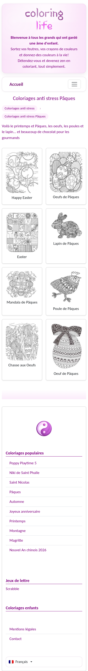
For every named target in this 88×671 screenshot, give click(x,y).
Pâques (15, 492)
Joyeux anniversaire (24, 511)
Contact (15, 638)
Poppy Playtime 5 (22, 463)
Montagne (17, 530)
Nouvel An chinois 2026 (27, 550)
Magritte (16, 540)
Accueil (16, 84)
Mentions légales (22, 629)
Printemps (17, 521)
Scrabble (12, 588)
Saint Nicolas (19, 482)
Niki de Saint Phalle (24, 472)
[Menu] (74, 84)
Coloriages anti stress (20, 108)
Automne (16, 501)
